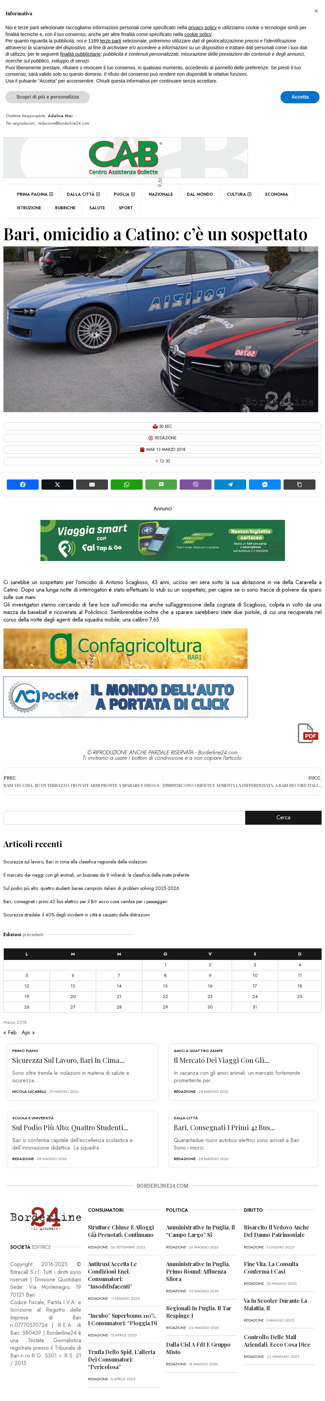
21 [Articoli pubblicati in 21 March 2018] (119, 996)
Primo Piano (25, 1050)
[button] (316, 10)
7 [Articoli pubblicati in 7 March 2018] (119, 975)
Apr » (28, 1032)
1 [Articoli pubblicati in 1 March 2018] (165, 965)
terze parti (110, 40)
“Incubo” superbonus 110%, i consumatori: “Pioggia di (122, 1319)
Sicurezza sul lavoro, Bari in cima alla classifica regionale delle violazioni (75, 861)
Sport (126, 208)
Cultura (239, 194)
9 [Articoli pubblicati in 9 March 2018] (210, 975)
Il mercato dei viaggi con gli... (221, 1060)
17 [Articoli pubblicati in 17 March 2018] (255, 986)
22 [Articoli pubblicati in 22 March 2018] (165, 996)
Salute (97, 208)
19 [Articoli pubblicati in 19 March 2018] (26, 996)
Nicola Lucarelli (29, 1091)
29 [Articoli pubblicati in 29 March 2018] (165, 1007)
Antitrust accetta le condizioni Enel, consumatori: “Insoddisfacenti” (112, 1275)
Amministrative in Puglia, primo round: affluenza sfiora (198, 1271)
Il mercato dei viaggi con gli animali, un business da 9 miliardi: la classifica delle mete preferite (96, 875)
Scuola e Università (33, 1118)
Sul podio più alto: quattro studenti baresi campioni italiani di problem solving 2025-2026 (91, 888)
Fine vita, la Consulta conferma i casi (271, 1267)
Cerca (283, 817)
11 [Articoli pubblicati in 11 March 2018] (300, 975)
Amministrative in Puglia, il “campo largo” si (200, 1231)
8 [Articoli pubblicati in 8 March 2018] (165, 975)
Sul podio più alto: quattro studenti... (70, 1127)
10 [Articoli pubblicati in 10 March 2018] (255, 975)
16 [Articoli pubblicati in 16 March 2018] (210, 986)
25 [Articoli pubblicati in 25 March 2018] (299, 996)
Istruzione (29, 208)
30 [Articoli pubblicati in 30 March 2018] (210, 1007)
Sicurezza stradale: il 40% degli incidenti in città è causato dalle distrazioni (76, 914)
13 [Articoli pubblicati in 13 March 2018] (73, 986)
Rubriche (65, 208)
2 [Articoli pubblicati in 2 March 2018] (210, 965)
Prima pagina (35, 194)
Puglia (124, 194)
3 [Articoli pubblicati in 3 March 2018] (255, 965)
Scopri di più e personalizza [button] (47, 97)
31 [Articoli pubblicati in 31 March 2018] (255, 1007)
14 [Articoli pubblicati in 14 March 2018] (119, 986)
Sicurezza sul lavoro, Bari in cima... (68, 1060)
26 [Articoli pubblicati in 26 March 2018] (27, 1007)
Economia (276, 194)
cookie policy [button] (197, 34)
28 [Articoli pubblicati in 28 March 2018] (119, 1007)
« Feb (10, 1032)
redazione (185, 1091)
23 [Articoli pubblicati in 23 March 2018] (210, 996)
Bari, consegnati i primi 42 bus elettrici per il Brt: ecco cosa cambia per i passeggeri (85, 901)
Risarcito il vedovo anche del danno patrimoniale (276, 1231)
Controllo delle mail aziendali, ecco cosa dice (277, 1340)
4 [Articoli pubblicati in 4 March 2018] (300, 965)
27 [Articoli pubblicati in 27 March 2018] (72, 1007)
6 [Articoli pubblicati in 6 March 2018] (73, 975)
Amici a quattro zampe (198, 1050)
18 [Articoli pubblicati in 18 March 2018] (299, 986)
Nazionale (161, 194)
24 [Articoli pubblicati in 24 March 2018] (255, 996)
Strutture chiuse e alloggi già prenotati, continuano (121, 1231)
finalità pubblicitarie (80, 54)
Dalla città (83, 194)
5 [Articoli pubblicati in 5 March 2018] (26, 975)
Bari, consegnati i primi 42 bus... (224, 1127)
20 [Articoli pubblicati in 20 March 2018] (73, 996)
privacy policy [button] (202, 27)
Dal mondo (200, 194)
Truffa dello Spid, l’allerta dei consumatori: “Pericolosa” (121, 1359)
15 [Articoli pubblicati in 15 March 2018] (165, 986)
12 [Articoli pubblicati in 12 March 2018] (26, 986)
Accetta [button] (300, 97)
